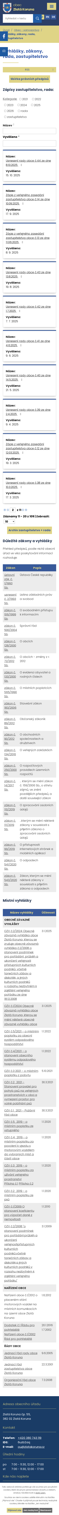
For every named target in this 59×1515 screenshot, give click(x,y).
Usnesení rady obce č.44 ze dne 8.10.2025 (28, 163)
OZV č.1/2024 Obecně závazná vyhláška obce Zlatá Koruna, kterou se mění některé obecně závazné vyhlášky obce (21, 1015)
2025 (37, 105)
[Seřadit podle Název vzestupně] (14, 123)
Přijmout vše (14, 1510)
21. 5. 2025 (12, 390)
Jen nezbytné (30, 1510)
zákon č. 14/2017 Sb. (10, 785)
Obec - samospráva (26, 30)
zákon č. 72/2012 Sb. (10, 661)
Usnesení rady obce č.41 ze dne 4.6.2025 (28, 343)
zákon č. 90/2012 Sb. (10, 739)
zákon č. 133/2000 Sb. (10, 676)
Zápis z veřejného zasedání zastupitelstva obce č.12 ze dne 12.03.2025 (28, 448)
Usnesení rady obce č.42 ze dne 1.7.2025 (28, 309)
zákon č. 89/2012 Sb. (10, 723)
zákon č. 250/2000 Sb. (10, 770)
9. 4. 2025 (12, 424)
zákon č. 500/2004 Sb (10, 630)
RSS (40, 69)
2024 (23, 105)
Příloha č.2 (26, 1184)
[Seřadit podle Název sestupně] (14, 125)
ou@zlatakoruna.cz (31, 1447)
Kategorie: (10, 99)
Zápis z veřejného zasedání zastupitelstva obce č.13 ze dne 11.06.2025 (28, 238)
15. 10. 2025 (13, 175)
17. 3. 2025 (12, 497)
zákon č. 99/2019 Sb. (10, 849)
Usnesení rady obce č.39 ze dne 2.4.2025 (28, 412)
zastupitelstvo (17, 117)
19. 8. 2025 (12, 287)
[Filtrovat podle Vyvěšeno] (29, 143)
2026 (10, 111)
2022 (38, 99)
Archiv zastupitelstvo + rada (29, 530)
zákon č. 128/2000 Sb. (10, 645)
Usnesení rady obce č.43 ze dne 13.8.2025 (28, 274)
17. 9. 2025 (12, 214)
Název (7, 125)
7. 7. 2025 (12, 321)
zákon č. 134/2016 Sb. (10, 754)
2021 (25, 99)
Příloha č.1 (11, 1184)
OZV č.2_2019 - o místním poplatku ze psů (18, 1195)
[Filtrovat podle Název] (29, 131)
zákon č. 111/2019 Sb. (10, 825)
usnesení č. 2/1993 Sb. (10, 599)
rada (24, 111)
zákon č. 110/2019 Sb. (10, 809)
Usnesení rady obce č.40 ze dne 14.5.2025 (28, 377)
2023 (10, 105)
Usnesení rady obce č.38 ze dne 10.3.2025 (28, 485)
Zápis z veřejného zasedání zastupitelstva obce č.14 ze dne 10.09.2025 (28, 199)
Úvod (6, 30)
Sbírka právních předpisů (30, 79)
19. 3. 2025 (12, 463)
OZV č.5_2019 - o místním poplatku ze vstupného (18, 1126)
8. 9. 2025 (12, 252)
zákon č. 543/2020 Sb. (10, 880)
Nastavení (45, 1510)
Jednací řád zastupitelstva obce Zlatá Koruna (18, 1368)
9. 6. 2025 (12, 356)
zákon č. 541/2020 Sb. (10, 864)
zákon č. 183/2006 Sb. (10, 707)
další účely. (41, 1492)
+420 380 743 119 (29, 1438)
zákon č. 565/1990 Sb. (10, 692)
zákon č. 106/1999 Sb (10, 614)
